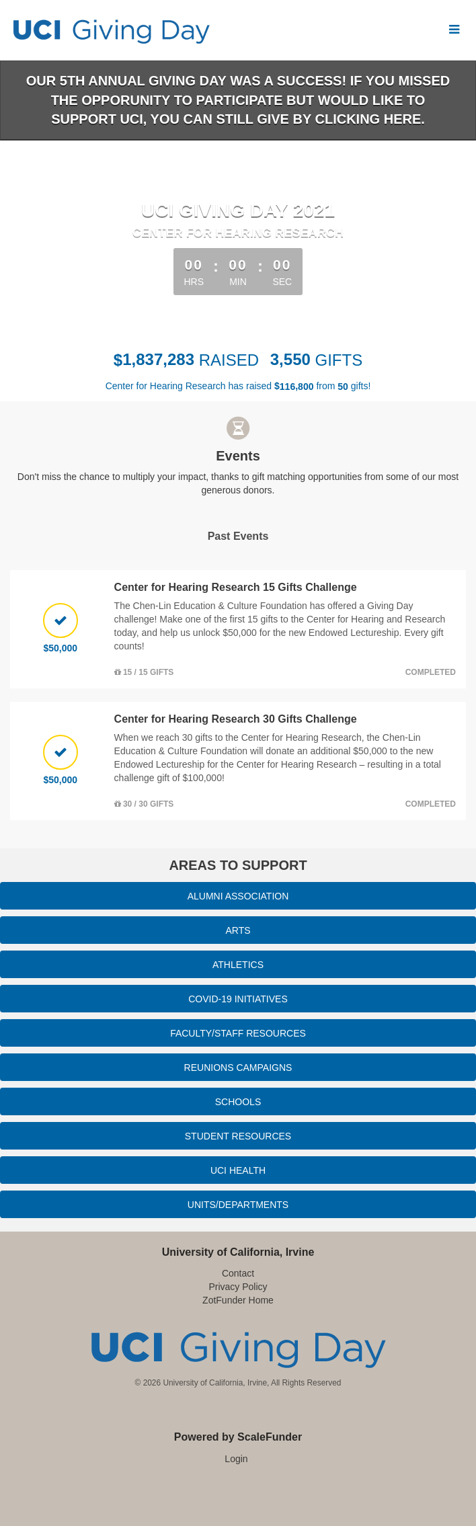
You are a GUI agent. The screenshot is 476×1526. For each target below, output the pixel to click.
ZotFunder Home (238, 1300)
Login (236, 1458)
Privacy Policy (237, 1286)
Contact (238, 1273)
